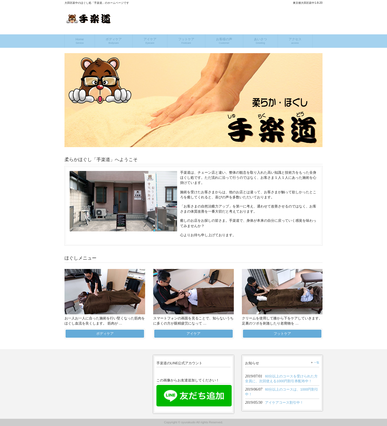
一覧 (316, 362)
